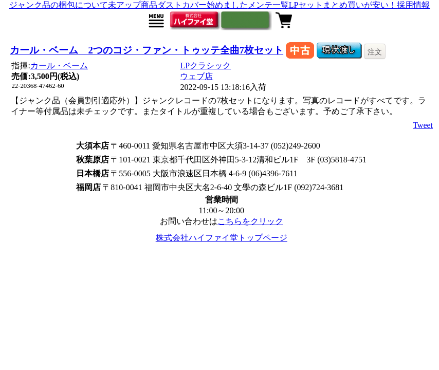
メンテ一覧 (268, 5)
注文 (375, 52)
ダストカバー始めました (202, 5)
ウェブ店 (196, 76)
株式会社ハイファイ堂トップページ (221, 237)
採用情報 (413, 5)
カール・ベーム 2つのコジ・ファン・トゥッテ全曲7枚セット (146, 50)
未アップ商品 (132, 5)
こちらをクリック (250, 221)
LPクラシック (205, 65)
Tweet (423, 125)
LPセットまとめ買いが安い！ (343, 5)
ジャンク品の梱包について (58, 5)
